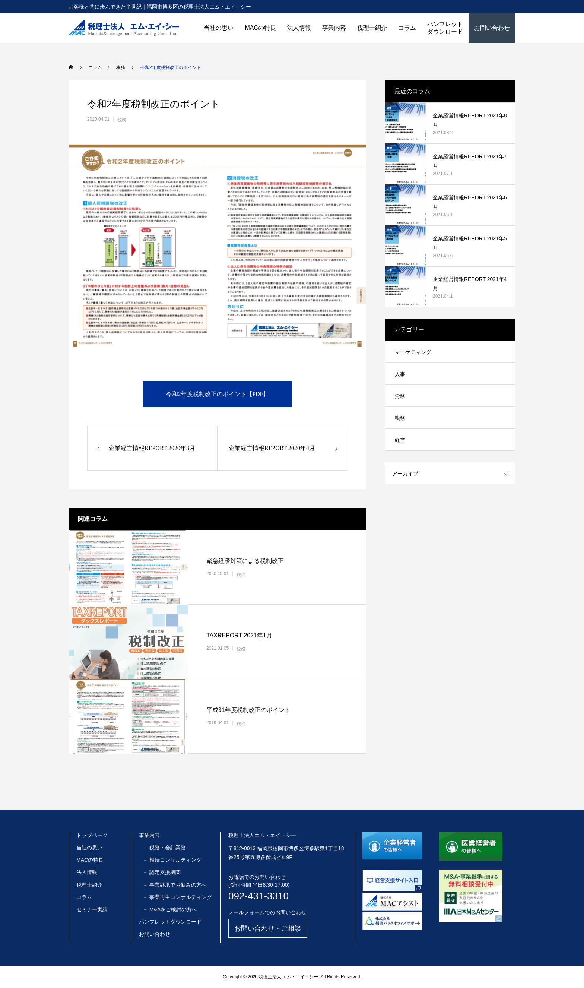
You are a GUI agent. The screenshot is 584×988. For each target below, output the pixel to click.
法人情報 (299, 28)
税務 (121, 120)
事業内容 (334, 28)
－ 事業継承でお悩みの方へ (175, 885)
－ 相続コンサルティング (172, 860)
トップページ (92, 835)
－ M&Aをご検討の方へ (170, 909)
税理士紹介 (372, 28)
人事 (400, 374)
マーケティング (413, 352)
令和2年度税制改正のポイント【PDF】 (217, 394)
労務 (400, 396)
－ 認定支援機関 (162, 872)
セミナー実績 (92, 909)
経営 (400, 440)
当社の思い (219, 28)
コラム (407, 28)
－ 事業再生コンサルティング (177, 897)
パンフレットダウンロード (445, 28)
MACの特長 (260, 28)
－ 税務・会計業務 (164, 848)
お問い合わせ (492, 28)
